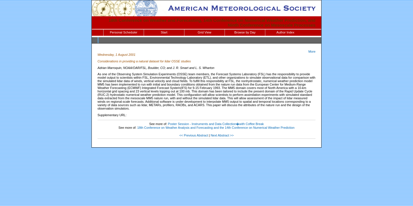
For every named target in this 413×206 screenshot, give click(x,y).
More (311, 51)
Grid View (204, 32)
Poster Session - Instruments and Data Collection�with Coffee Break (216, 124)
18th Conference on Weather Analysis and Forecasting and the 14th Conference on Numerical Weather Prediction (216, 127)
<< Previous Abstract (193, 135)
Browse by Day (245, 32)
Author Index (285, 32)
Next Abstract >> (222, 135)
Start (164, 32)
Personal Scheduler (123, 32)
